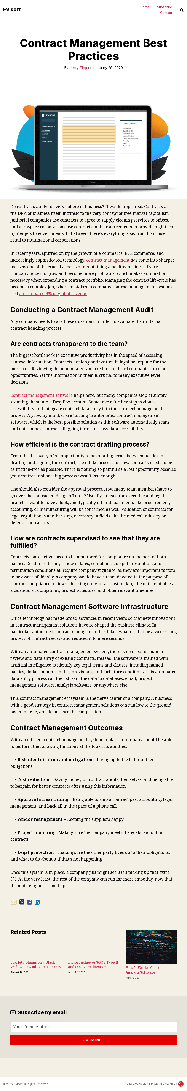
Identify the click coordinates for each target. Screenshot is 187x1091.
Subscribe (164, 7)
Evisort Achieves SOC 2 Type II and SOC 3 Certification (93, 964)
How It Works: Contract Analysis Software (145, 970)
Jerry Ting (78, 68)
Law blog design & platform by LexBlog (155, 1083)
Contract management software (41, 395)
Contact (166, 13)
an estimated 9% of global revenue (53, 293)
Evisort (12, 10)
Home (144, 7)
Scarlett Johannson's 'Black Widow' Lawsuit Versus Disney (36, 964)
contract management (107, 260)
